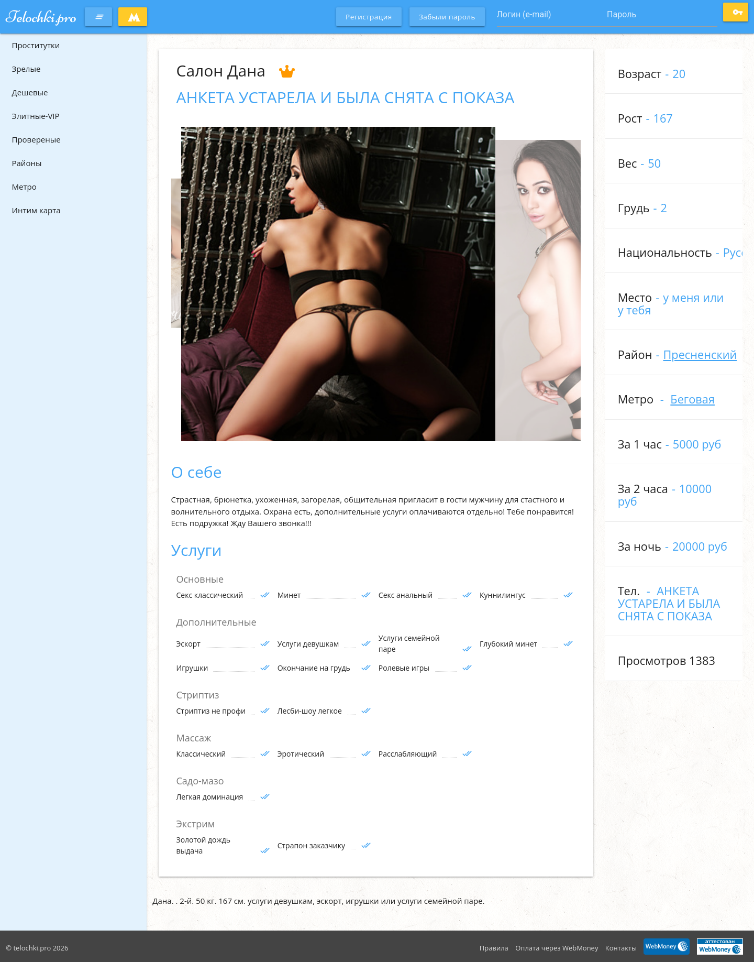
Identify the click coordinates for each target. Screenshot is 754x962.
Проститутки (36, 45)
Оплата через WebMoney (556, 948)
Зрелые (26, 68)
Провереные (36, 139)
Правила (494, 948)
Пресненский (700, 354)
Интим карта (36, 210)
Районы (27, 163)
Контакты (621, 948)
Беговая (692, 399)
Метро (24, 186)
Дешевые (30, 92)
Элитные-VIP (36, 116)
